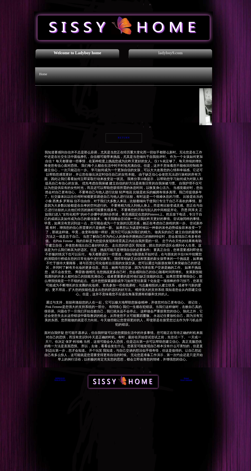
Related (186, 378)
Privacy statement (186, 380)
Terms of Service (59, 380)
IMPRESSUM (60, 378)
